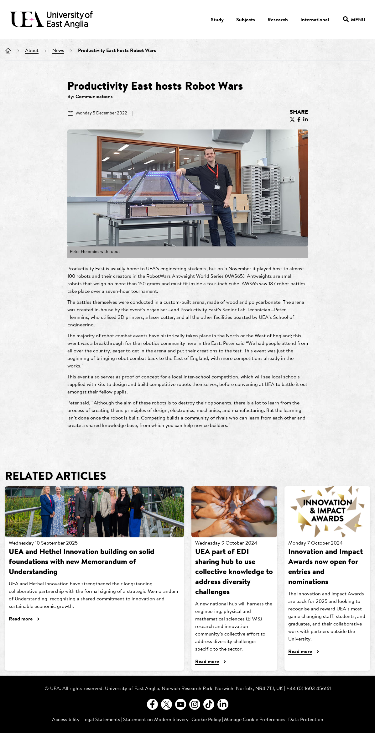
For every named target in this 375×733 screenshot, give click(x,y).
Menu (354, 20)
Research (278, 20)
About (32, 50)
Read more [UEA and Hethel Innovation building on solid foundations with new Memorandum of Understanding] (21, 619)
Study (217, 20)
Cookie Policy (206, 719)
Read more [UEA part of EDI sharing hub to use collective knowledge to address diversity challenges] (207, 661)
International (314, 20)
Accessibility (66, 719)
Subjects (245, 20)
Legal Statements (101, 719)
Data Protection (305, 719)
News (58, 50)
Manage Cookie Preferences (254, 719)
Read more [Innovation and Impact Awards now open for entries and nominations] (300, 651)
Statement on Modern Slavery (156, 719)
